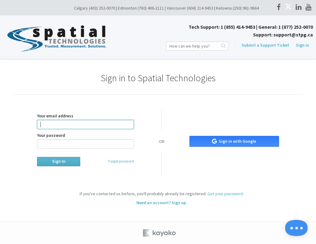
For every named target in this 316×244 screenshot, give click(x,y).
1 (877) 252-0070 (295, 27)
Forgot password (121, 161)
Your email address (85, 121)
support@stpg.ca (293, 35)
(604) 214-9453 (200, 8)
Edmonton (127, 8)
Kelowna (224, 8)
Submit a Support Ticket (265, 45)
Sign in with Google (234, 141)
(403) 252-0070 (102, 8)
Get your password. (225, 193)
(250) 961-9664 (246, 8)
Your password (85, 141)
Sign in (302, 45)
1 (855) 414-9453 (238, 27)
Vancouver (176, 8)
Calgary (81, 8)
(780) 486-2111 (151, 8)
